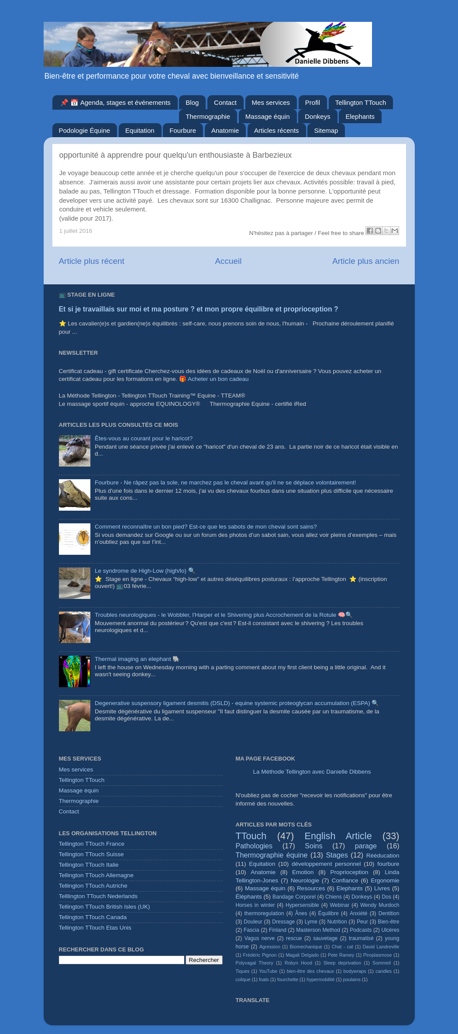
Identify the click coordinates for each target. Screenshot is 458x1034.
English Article (338, 835)
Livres (382, 888)
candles (383, 971)
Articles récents (276, 130)
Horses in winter (255, 905)
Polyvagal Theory (254, 962)
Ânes (301, 913)
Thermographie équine (272, 855)
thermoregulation (264, 913)
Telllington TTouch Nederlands (98, 896)
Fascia (251, 930)
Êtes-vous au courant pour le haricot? (144, 438)
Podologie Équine (84, 130)
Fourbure (182, 130)
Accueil (228, 261)
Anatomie (225, 130)
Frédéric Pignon (260, 955)
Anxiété (359, 913)
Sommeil (381, 962)
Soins (314, 846)
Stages (337, 855)
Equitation (140, 130)
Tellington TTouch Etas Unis (95, 927)
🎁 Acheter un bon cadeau (214, 379)
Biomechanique (306, 946)
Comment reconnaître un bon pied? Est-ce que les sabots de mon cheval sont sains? (206, 526)
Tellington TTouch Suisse (91, 854)
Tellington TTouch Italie (89, 864)
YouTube (268, 971)
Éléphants (249, 896)
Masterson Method (318, 930)
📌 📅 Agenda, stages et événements (115, 102)
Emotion (303, 872)
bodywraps (354, 971)
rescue (294, 938)
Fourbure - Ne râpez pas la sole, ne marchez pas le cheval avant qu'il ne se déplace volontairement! (225, 482)
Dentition (389, 913)
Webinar (339, 905)
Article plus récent (91, 261)
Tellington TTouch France (92, 843)
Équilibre (328, 913)
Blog (192, 102)
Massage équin (267, 116)
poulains (352, 979)
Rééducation (382, 855)
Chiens (333, 897)
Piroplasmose (377, 955)
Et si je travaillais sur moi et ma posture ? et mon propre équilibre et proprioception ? (198, 309)
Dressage (283, 922)
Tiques (243, 971)
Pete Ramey (341, 955)
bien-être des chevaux (310, 971)
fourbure (388, 864)
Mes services (271, 102)
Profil (312, 102)
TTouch (251, 835)
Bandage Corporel (294, 897)
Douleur (253, 922)
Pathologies (254, 846)
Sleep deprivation (343, 962)
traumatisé (361, 938)
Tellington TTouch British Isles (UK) (104, 906)
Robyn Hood (298, 962)
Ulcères (390, 930)
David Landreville (381, 946)
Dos (386, 897)
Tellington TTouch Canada (93, 917)
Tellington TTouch (360, 102)
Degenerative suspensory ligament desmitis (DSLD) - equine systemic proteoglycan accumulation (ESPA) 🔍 (237, 703)
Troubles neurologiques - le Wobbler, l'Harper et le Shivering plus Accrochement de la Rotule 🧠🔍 (224, 615)
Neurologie (305, 880)
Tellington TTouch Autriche (93, 885)
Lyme (311, 922)
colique (243, 979)
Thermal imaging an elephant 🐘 (137, 659)
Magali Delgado (302, 955)
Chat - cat (342, 946)
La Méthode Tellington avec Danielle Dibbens (312, 771)
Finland (277, 930)
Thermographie (208, 116)
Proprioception (349, 872)
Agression (269, 946)
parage (366, 846)
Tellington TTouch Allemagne (96, 875)
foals (264, 979)
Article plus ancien (365, 261)
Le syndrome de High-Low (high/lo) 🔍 (145, 570)
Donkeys (317, 116)
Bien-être (388, 922)
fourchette (287, 979)
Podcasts (361, 930)
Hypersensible (302, 905)
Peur (362, 922)
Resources (311, 888)
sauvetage (325, 938)
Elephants (360, 116)
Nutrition (337, 922)
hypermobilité (320, 979)
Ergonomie (385, 880)
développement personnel (326, 864)
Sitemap (326, 130)
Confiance (345, 880)
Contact (225, 102)
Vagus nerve (259, 938)
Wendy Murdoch (379, 905)
